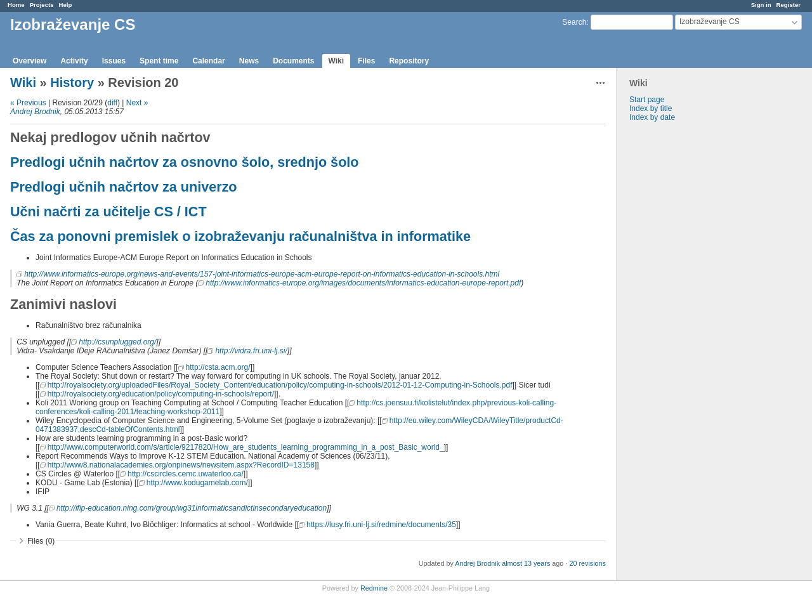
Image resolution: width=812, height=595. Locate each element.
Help (65, 4)
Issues (114, 60)
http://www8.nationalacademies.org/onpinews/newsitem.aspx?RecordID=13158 (181, 465)
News (249, 60)
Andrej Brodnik (35, 111)
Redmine (374, 588)
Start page (646, 99)
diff (112, 102)
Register (788, 4)
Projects (42, 4)
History (72, 82)
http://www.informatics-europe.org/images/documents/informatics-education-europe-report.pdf (363, 282)
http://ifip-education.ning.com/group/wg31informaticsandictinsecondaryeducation (191, 508)
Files (366, 60)
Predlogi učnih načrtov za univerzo (123, 187)
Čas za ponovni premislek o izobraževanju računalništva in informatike (240, 236)
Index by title (650, 108)
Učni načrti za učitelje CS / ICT (108, 211)
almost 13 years (526, 563)
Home (16, 4)
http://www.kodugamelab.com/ (197, 482)
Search (574, 22)
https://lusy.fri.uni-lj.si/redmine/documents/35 (381, 524)
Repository (409, 60)
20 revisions (587, 563)
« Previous (28, 102)
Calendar (208, 60)
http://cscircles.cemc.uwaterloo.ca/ (186, 473)
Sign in (761, 4)
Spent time (159, 60)
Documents (293, 60)
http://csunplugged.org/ (117, 341)
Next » (137, 102)
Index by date (652, 117)
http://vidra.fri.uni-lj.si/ (251, 350)
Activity (74, 60)
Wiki (336, 60)
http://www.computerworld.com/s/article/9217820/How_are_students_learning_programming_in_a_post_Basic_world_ (246, 447)
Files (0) (41, 541)
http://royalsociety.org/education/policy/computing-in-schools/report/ (161, 393)
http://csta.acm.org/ (218, 367)
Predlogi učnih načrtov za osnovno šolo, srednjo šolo (184, 162)
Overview (29, 60)
